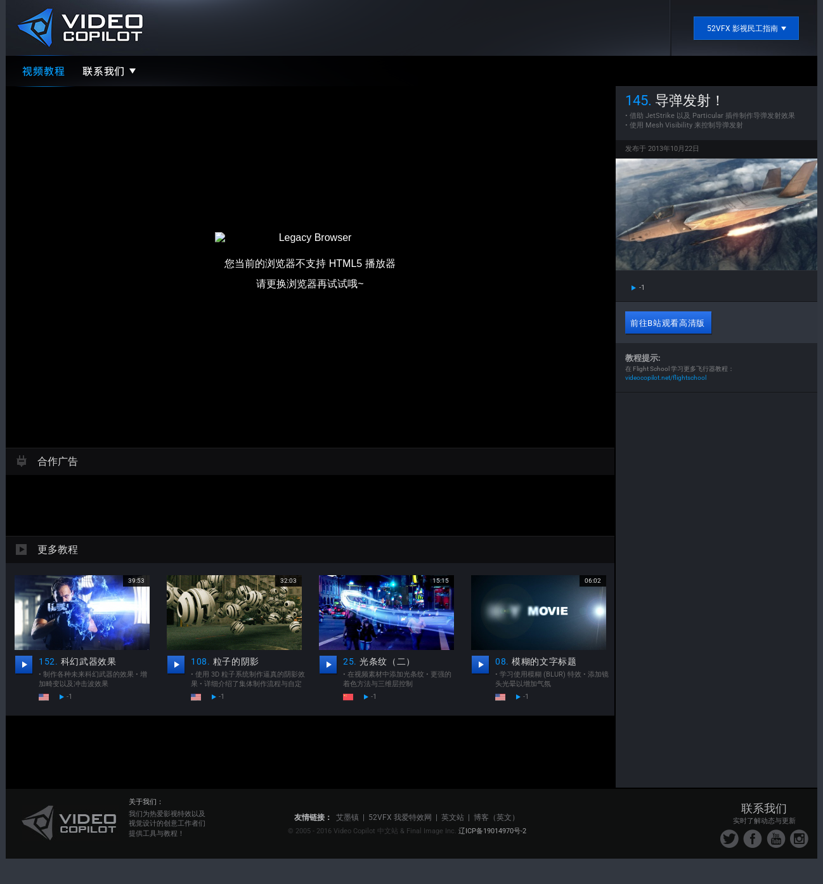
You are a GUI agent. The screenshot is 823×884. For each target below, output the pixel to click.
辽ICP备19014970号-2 (492, 831)
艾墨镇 (347, 817)
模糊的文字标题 (536, 661)
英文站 (452, 817)
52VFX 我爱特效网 (400, 817)
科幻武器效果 (78, 661)
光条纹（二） (379, 661)
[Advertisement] (310, 503)
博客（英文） (496, 817)
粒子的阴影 (225, 661)
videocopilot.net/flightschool (665, 377)
